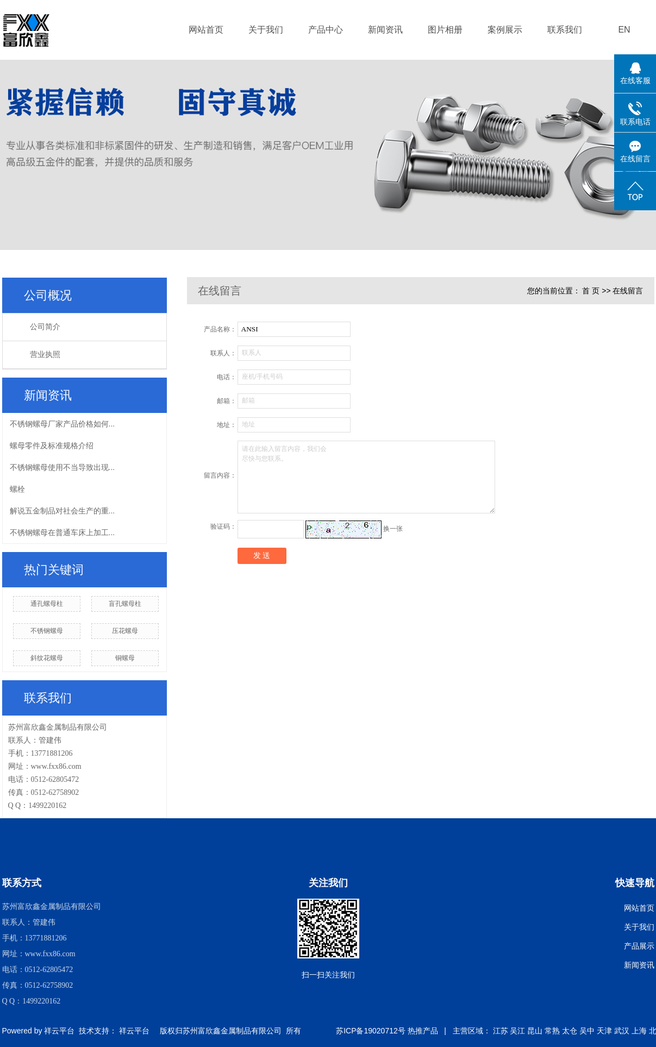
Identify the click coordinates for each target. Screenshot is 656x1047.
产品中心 (325, 29)
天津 (604, 1030)
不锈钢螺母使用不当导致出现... (62, 467)
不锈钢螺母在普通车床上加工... (62, 532)
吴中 (587, 1030)
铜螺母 (125, 658)
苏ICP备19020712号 (370, 1030)
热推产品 (423, 1030)
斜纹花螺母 (46, 658)
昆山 (534, 1030)
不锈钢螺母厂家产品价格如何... (62, 423)
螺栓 (17, 489)
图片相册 (445, 29)
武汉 (621, 1030)
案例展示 (505, 29)
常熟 (552, 1030)
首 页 (590, 290)
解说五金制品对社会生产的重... (62, 510)
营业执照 (45, 354)
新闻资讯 (385, 29)
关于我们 (265, 29)
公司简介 (45, 327)
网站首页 (206, 29)
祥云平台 (59, 1030)
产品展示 (639, 946)
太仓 (569, 1030)
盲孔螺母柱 (125, 603)
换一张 (393, 528)
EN (624, 29)
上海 (639, 1030)
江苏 (500, 1030)
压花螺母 (125, 631)
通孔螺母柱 (46, 603)
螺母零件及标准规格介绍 (51, 445)
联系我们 (564, 29)
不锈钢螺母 (46, 631)
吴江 (517, 1030)
